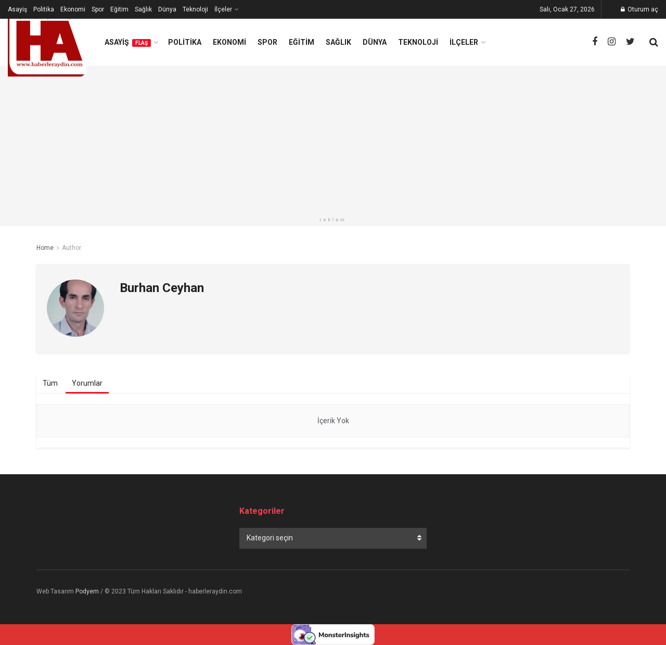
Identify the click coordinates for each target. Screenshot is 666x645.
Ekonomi (72, 9)
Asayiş (17, 9)
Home (45, 247)
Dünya (167, 9)
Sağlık (143, 9)
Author (71, 247)
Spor (98, 9)
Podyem (87, 591)
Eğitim (119, 9)
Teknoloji (195, 9)
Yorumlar (87, 383)
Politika (43, 9)
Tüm (50, 383)
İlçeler (223, 9)
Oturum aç (639, 9)
